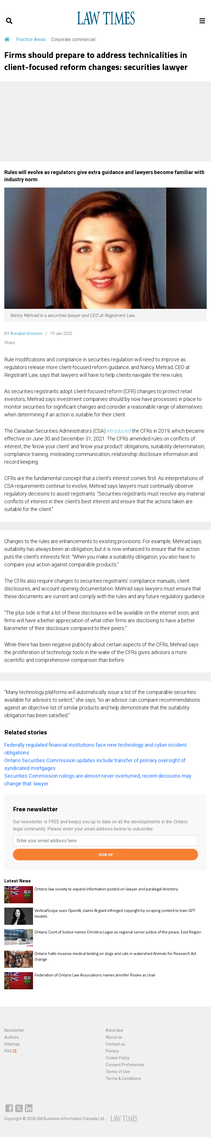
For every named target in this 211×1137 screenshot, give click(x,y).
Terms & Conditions (123, 1078)
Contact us (115, 1044)
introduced (119, 431)
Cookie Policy (117, 1058)
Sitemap (12, 1044)
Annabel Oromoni (26, 333)
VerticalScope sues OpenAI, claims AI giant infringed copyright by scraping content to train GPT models (114, 913)
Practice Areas (31, 39)
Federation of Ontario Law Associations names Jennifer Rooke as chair (95, 975)
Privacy (112, 1051)
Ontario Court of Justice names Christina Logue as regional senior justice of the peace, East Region (117, 932)
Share (9, 342)
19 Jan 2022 (60, 333)
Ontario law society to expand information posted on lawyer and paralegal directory (106, 889)
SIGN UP (105, 854)
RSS (10, 1051)
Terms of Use (118, 1071)
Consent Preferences (125, 1064)
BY (23, 333)
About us (114, 1037)
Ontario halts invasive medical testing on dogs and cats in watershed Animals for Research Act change (115, 956)
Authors (11, 1037)
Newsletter (14, 1030)
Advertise (114, 1030)
